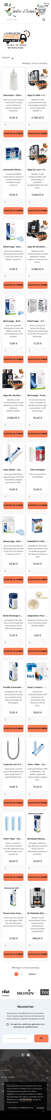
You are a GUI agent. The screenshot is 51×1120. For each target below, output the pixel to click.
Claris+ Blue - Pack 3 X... (15, 839)
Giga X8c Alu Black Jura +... (16, 395)
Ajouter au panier (13, 133)
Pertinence (8, 58)
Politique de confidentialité (20, 1107)
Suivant (33, 974)
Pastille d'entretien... (13, 687)
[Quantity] (13, 125)
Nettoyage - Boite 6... (14, 321)
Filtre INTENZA (37, 470)
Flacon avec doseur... (13, 913)
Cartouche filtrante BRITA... (17, 170)
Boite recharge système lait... (18, 616)
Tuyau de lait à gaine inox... (17, 764)
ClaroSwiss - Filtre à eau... (16, 95)
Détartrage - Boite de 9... (15, 247)
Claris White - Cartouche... (16, 470)
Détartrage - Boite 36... (14, 541)
